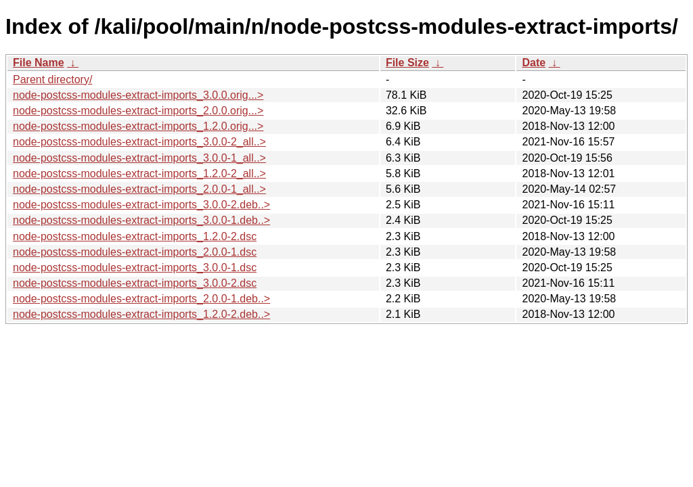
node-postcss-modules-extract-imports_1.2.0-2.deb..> (141, 314)
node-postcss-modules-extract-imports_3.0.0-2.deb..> (141, 204)
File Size (407, 62)
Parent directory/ (52, 79)
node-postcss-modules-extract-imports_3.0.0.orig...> (138, 95)
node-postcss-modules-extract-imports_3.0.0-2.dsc (134, 283)
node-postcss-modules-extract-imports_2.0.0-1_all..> (139, 189)
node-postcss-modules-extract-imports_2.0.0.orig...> (138, 110)
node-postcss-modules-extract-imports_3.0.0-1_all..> (139, 158)
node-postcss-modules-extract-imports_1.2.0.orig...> (138, 126)
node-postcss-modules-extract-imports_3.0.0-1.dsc (134, 267)
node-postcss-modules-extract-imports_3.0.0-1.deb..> (141, 220)
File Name (38, 62)
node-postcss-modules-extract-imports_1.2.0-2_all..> (139, 173)
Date (533, 62)
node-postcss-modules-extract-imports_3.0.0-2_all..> (139, 141)
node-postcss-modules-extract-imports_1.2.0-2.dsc (134, 236)
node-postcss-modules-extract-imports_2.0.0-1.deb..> (141, 298)
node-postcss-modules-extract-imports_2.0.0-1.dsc (134, 252)
